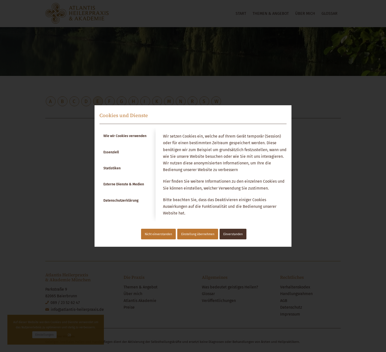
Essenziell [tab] (111, 152)
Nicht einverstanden (158, 234)
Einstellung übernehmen (197, 234)
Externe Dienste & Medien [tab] (123, 184)
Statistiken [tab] (112, 168)
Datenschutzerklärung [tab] (121, 200)
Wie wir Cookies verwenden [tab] (124, 136)
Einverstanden (233, 234)
